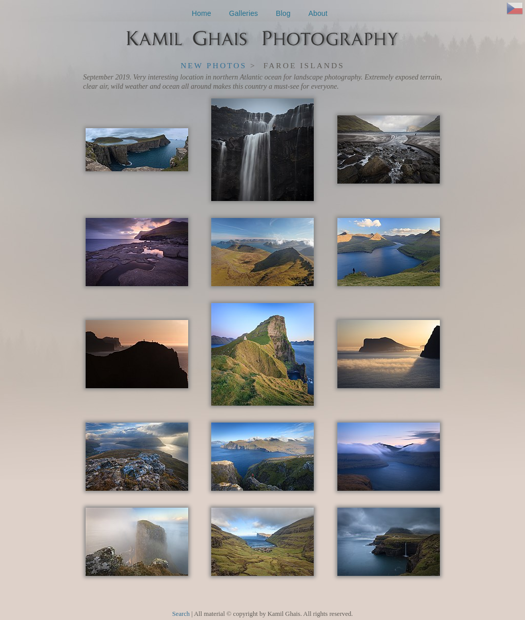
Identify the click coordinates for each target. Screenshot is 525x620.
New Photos (213, 65)
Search (181, 613)
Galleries (243, 13)
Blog (283, 13)
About (318, 13)
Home (201, 13)
